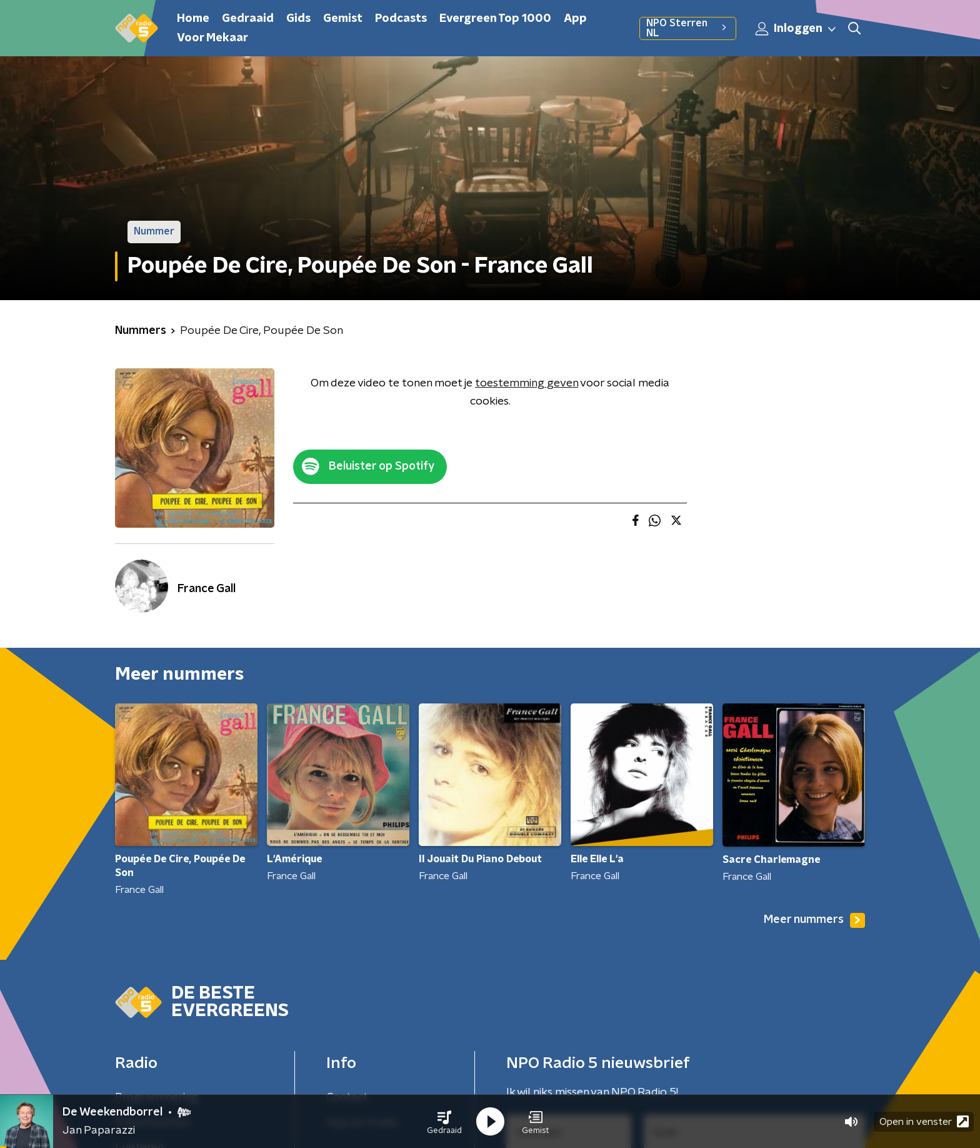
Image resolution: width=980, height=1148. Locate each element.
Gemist (342, 18)
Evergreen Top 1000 (495, 18)
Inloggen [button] (796, 29)
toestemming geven (526, 383)
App (575, 18)
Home (193, 18)
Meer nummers (814, 920)
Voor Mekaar (212, 38)
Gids (298, 18)
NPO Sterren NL (687, 28)
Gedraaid (248, 18)
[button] (444, 1122)
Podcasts (401, 18)
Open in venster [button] (924, 1121)
